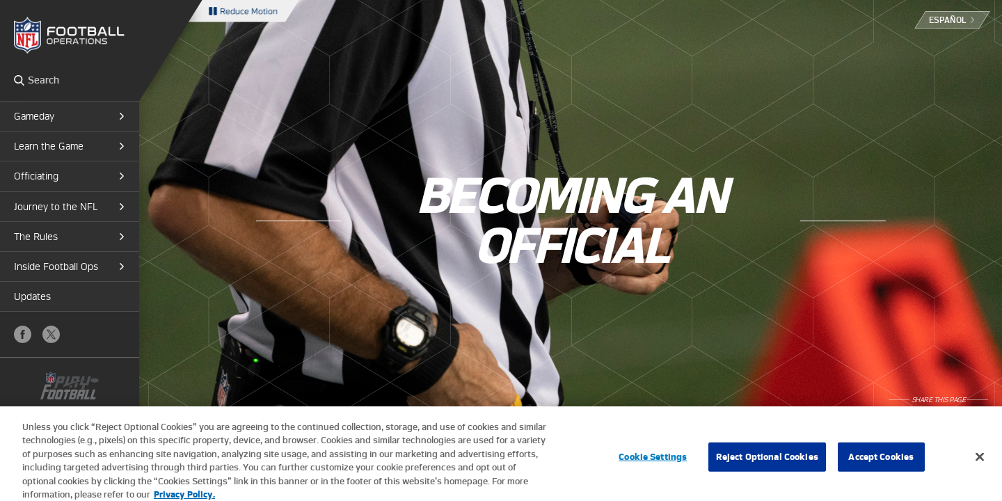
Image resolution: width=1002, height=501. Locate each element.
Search (19, 80)
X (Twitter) (51, 334)
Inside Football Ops (56, 266)
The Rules (36, 236)
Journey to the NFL (55, 206)
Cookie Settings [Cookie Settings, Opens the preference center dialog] (653, 462)
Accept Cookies (881, 462)
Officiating (36, 176)
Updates (32, 296)
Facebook (22, 334)
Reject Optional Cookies (767, 462)
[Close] (979, 462)
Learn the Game (49, 146)
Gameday (34, 116)
